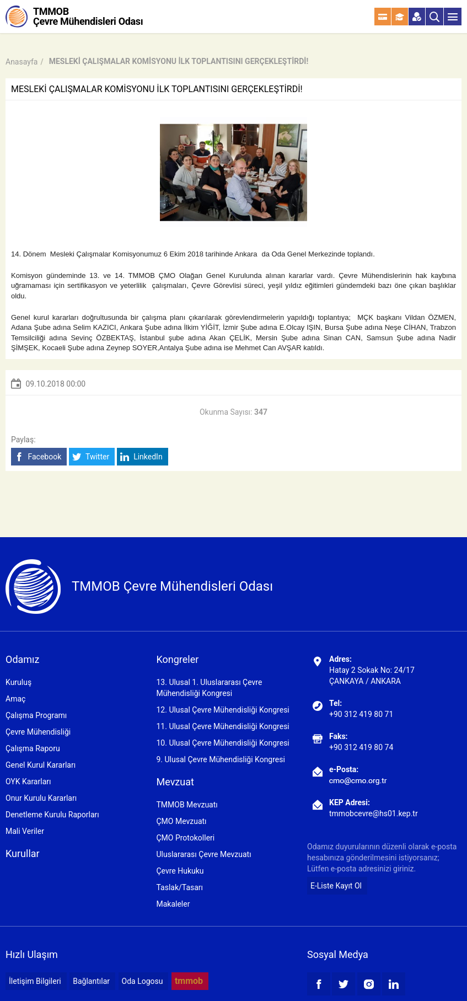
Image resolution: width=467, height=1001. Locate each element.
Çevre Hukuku (179, 870)
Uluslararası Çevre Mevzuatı (203, 854)
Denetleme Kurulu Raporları (52, 814)
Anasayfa (21, 61)
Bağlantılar (91, 981)
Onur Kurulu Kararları (41, 798)
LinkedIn (141, 457)
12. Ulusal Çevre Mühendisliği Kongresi (222, 709)
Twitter (90, 457)
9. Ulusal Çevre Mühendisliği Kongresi (220, 759)
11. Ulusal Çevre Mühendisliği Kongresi (222, 726)
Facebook (37, 457)
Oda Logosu (142, 981)
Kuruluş (18, 682)
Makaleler (173, 904)
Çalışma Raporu (33, 748)
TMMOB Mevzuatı (186, 804)
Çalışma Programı (36, 715)
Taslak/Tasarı (179, 887)
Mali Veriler (25, 831)
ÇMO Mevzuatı (181, 821)
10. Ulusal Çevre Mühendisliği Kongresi (222, 742)
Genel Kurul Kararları (41, 765)
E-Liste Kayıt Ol (336, 885)
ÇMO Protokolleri (185, 837)
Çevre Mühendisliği (38, 731)
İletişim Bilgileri (35, 981)
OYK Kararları (28, 781)
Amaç (15, 698)
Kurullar (23, 853)
